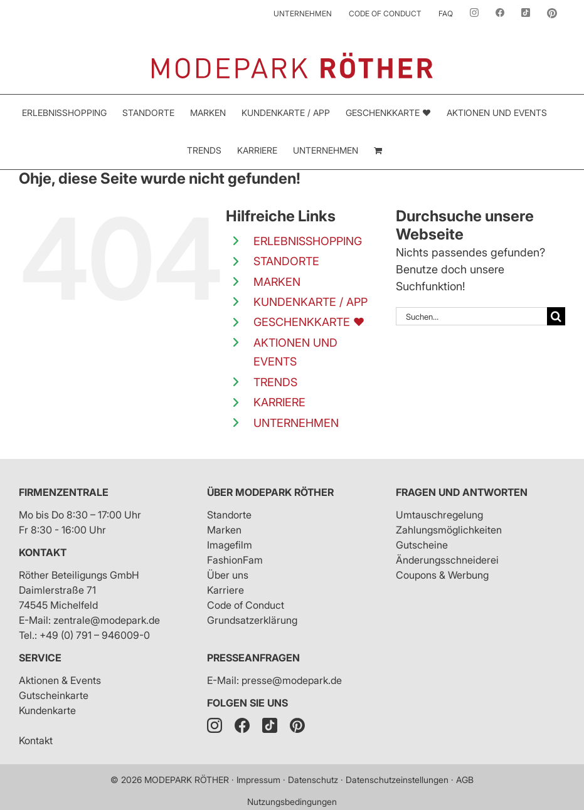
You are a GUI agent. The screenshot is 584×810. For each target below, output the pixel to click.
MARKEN (276, 281)
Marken (224, 529)
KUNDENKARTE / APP (310, 301)
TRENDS (275, 382)
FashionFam (235, 560)
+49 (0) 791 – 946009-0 (95, 635)
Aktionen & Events (60, 680)
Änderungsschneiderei (447, 560)
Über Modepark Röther (270, 492)
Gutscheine (422, 545)
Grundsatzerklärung (252, 620)
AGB (465, 779)
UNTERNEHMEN (296, 422)
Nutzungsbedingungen (292, 801)
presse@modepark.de (292, 680)
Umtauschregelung (439, 514)
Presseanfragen (253, 657)
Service (40, 657)
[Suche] (556, 316)
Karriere (225, 590)
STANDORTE (286, 261)
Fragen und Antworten (462, 492)
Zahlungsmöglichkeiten (449, 529)
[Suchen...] (471, 316)
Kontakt (42, 552)
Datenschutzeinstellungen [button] (397, 779)
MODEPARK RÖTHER (186, 779)
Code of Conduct (245, 605)
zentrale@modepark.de (106, 620)
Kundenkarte (47, 710)
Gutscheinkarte (53, 695)
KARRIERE (279, 402)
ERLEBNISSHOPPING (307, 241)
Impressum (258, 779)
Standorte (229, 514)
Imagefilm (229, 545)
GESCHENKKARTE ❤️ (308, 322)
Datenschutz (313, 779)
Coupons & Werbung (442, 575)
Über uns (227, 575)
